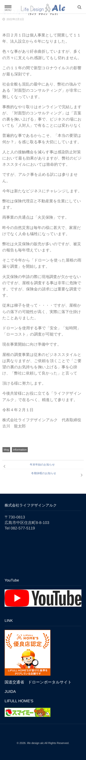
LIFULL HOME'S (19, 701)
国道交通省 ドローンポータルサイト (38, 682)
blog (6, 449)
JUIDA (10, 691)
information (20, 449)
